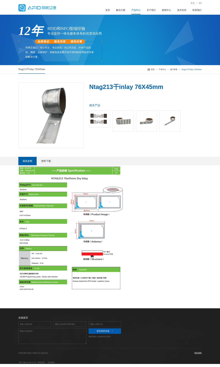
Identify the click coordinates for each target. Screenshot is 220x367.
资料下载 (46, 161)
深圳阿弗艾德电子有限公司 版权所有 (33, 353)
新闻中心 (166, 10)
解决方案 (120, 10)
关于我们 (151, 10)
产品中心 (136, 10)
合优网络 (51, 362)
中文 (193, 3)
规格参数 (27, 161)
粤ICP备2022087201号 (28, 362)
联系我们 (197, 10)
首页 (107, 10)
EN (200, 3)
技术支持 (181, 10)
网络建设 (41, 362)
